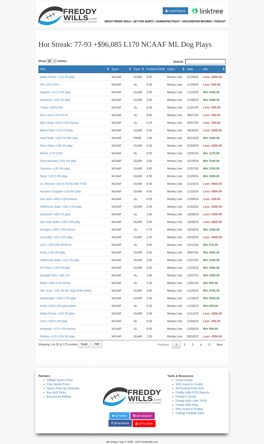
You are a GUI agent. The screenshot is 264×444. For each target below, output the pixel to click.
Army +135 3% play (52, 252)
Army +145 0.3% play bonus (58, 305)
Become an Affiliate (59, 396)
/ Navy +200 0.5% (51, 107)
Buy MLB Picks (56, 392)
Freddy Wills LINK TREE (191, 400)
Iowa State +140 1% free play (59, 138)
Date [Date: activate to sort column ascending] (190, 69)
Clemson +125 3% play (55, 168)
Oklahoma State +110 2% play (59, 260)
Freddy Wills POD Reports (192, 392)
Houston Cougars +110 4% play (60, 191)
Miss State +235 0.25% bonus (59, 122)
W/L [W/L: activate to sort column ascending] (205, 69)
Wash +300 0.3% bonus (55, 283)
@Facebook (120, 423)
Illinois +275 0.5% (51, 153)
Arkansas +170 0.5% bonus (57, 328)
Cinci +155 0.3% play (53, 321)
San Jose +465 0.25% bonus (58, 199)
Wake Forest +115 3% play (57, 313)
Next (220, 344)
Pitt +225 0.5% (49, 84)
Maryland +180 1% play (55, 214)
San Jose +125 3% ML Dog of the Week (65, 290)
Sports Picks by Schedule (63, 388)
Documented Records (197, 21)
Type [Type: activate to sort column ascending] (137, 69)
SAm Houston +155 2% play (58, 161)
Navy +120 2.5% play (53, 176)
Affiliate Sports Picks (60, 380)
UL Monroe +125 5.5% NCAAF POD (63, 183)
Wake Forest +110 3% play (57, 77)
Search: (199, 61)
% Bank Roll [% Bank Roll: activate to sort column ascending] (154, 69)
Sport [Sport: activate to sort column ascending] (115, 69)
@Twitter (119, 415)
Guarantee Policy (168, 21)
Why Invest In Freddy (189, 384)
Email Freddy (184, 380)
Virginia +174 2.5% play (55, 92)
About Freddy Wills (117, 21)
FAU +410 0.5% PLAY (54, 115)
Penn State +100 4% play (56, 145)
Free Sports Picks (58, 384)
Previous (163, 344)
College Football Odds (190, 413)
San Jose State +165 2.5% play (60, 222)
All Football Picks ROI (189, 388)
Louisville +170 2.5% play (56, 237)
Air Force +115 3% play (55, 267)
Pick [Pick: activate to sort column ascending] (42, 69)
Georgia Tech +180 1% (55, 275)
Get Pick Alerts (143, 21)
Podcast (220, 21)
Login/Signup (175, 10)
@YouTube (144, 423)
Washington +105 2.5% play (58, 298)
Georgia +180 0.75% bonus (57, 229)
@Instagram (142, 415)
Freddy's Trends (186, 396)
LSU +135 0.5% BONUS (55, 244)
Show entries (52, 61)
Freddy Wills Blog (187, 404)
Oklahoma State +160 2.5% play (60, 206)
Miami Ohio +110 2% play (56, 130)
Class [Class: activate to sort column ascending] (170, 69)
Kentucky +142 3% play (55, 99)
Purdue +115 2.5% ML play (57, 336)
